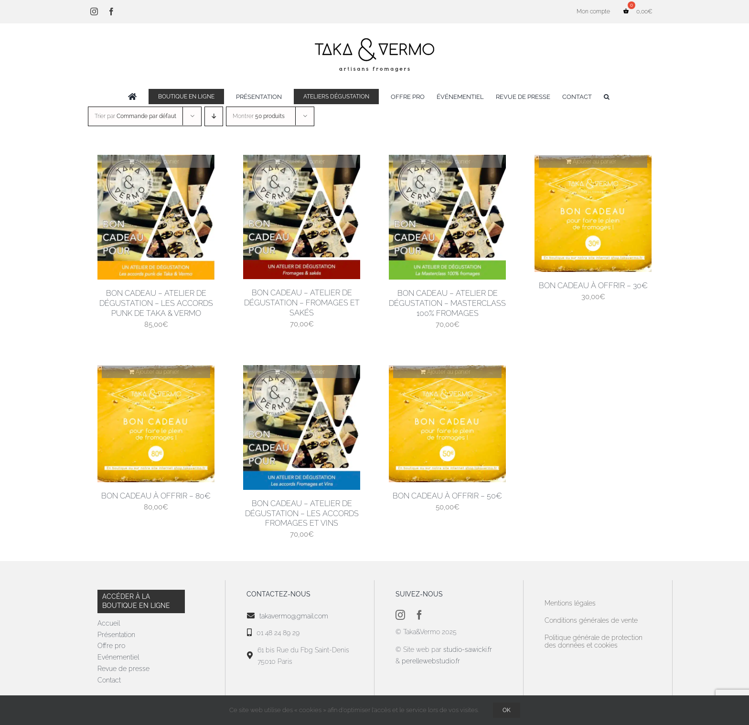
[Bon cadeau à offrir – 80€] (156, 423)
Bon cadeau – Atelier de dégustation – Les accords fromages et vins (302, 513)
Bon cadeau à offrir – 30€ (593, 285)
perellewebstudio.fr (431, 661)
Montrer (259, 116)
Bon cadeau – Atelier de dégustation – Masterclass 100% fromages (447, 303)
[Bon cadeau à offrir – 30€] (593, 213)
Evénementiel (118, 657)
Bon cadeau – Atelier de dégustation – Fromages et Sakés (302, 302)
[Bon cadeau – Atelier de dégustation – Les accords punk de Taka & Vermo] (156, 217)
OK (507, 710)
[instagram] (400, 615)
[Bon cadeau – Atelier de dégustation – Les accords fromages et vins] (301, 427)
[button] (607, 96)
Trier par (135, 116)
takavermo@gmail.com (293, 616)
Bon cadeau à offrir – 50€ (447, 495)
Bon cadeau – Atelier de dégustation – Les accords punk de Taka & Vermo (156, 303)
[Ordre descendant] (213, 116)
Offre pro (111, 645)
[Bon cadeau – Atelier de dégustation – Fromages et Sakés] (301, 217)
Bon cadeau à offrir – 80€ (156, 495)
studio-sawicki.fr (468, 649)
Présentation (116, 634)
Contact (109, 680)
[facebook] (419, 615)
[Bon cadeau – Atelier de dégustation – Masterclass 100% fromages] (447, 217)
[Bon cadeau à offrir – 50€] (447, 423)
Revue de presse (123, 668)
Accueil (108, 623)
